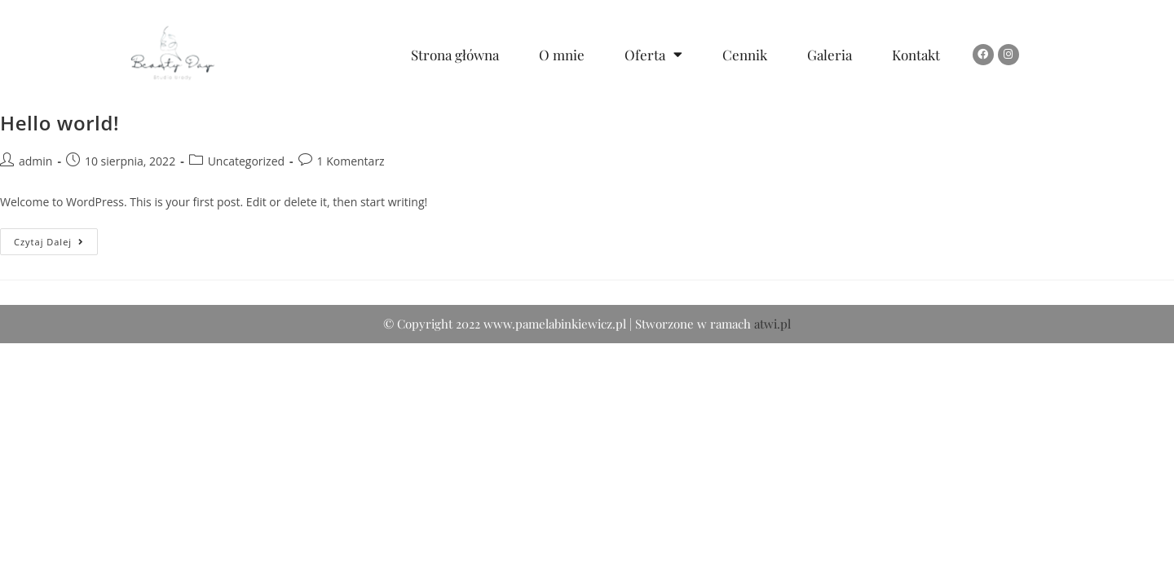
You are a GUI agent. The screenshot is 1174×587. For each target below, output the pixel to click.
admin (35, 161)
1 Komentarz (351, 161)
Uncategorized (246, 161)
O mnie (562, 55)
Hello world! (59, 122)
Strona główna (455, 55)
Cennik (744, 55)
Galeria (829, 55)
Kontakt (916, 55)
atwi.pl (772, 567)
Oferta (653, 54)
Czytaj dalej (56, 238)
